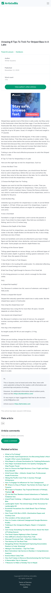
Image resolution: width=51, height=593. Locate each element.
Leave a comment (10, 441)
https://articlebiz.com (22, 404)
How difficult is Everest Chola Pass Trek (20, 537)
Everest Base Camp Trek (14, 556)
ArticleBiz (9, 3)
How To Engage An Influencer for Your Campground (24, 483)
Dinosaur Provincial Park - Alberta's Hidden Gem (23, 539)
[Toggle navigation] (47, 3)
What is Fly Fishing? (12, 454)
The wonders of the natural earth (17, 518)
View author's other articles (25, 87)
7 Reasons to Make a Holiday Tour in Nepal (21, 563)
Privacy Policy (25, 585)
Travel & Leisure (7, 52)
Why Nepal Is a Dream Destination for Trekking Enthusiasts (27, 461)
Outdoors (19, 52)
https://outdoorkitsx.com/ (23, 394)
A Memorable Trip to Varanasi (16, 560)
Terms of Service (25, 582)
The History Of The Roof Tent (16, 541)
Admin (25, 587)
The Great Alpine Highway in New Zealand (21, 534)
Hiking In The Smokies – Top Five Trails (19, 549)
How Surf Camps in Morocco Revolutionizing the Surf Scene (27, 558)
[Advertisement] (25, 22)
